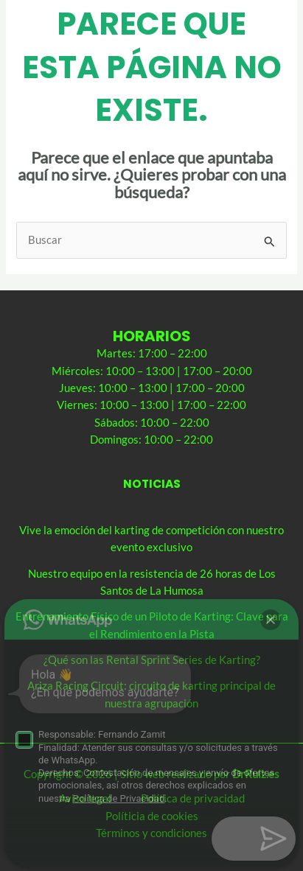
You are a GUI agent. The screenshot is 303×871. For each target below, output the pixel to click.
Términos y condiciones (151, 833)
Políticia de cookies (151, 816)
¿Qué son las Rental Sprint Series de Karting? (151, 660)
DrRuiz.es (255, 774)
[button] (270, 838)
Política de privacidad (193, 798)
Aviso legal (85, 798)
